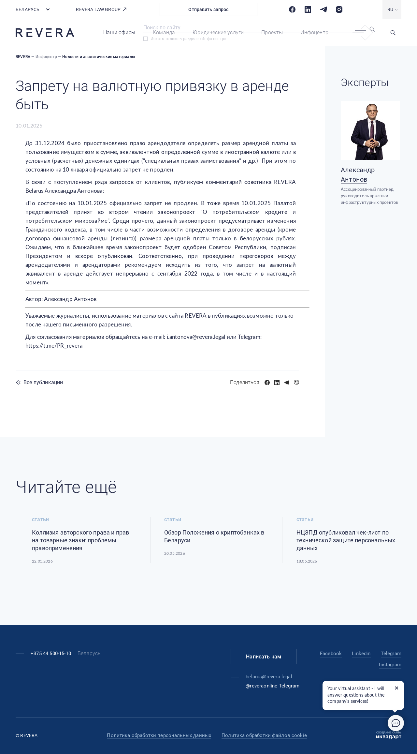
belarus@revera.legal (269, 677)
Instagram (390, 665)
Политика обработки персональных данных (159, 735)
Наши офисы (119, 32)
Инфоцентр (314, 32)
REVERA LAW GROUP (101, 9)
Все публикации (43, 382)
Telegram (391, 653)
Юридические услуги (218, 32)
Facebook (331, 653)
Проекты (272, 32)
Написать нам (263, 657)
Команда (164, 32)
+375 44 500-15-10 (51, 653)
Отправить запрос (208, 9)
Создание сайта (388, 735)
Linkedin (361, 653)
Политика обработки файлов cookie (264, 735)
